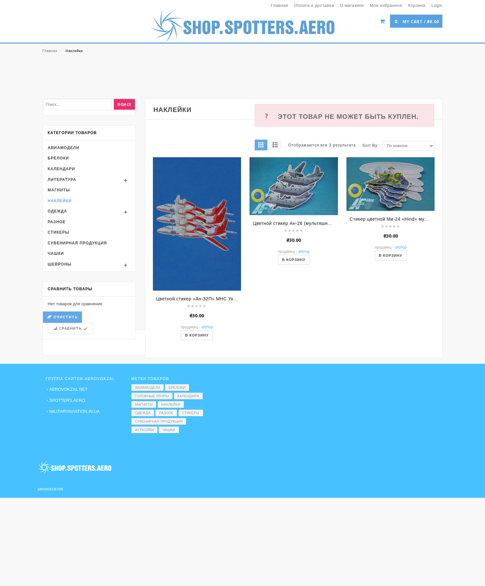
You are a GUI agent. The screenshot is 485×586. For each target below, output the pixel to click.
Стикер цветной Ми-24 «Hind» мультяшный (398, 280)
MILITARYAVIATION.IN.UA (74, 411)
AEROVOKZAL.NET (68, 389)
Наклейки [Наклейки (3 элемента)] (170, 404)
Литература (62, 240)
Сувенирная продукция (77, 304)
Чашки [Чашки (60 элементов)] (168, 430)
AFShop (304, 312)
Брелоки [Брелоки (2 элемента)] (176, 387)
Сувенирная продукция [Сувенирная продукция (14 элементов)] (159, 421)
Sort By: (370, 207)
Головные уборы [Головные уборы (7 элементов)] (152, 396)
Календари (61, 230)
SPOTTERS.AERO (67, 400)
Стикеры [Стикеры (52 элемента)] (190, 413)
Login (436, 5)
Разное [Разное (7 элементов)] (166, 413)
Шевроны (60, 325)
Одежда (57, 272)
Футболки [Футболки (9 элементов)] (144, 430)
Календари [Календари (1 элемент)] (188, 396)
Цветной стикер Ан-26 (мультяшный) (294, 284)
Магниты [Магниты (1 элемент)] (144, 404)
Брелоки (58, 219)
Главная (50, 51)
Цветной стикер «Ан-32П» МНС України (201, 360)
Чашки (56, 315)
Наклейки (60, 262)
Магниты (59, 251)
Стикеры (58, 294)
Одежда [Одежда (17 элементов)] (143, 413)
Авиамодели (63, 209)
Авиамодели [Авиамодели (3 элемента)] (147, 387)
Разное (57, 283)
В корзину (293, 321)
